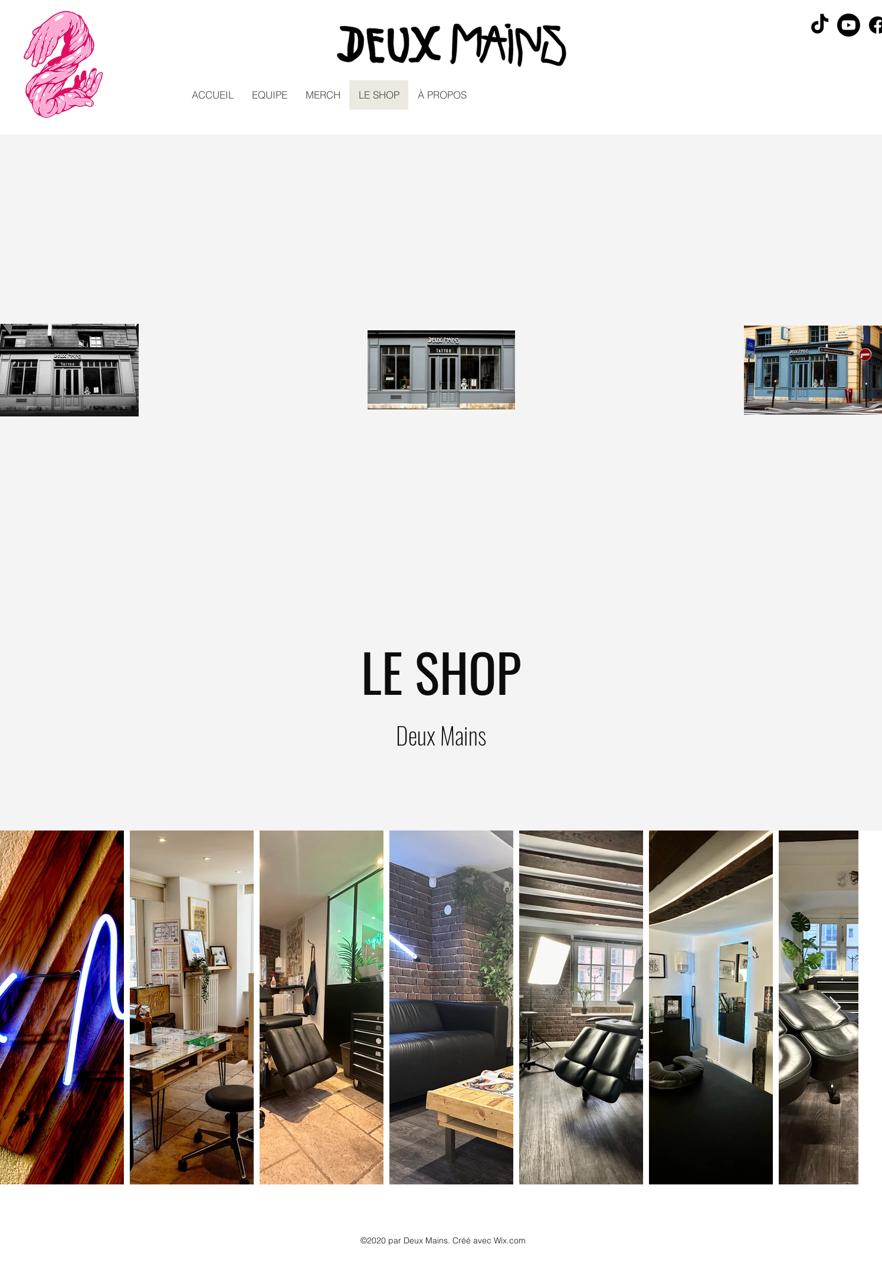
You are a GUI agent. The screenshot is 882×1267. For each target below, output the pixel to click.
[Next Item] (835, 1007)
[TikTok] (819, 25)
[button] (269, 95)
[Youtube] (848, 25)
